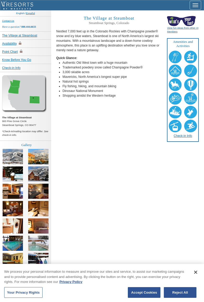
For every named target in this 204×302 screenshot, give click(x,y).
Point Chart (10, 52)
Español (30, 13)
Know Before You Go (16, 60)
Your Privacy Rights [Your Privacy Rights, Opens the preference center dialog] (23, 294)
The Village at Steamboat (19, 35)
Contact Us (8, 20)
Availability (9, 43)
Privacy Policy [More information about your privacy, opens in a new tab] (70, 284)
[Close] (195, 274)
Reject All (180, 294)
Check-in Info (11, 68)
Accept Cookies (144, 294)
